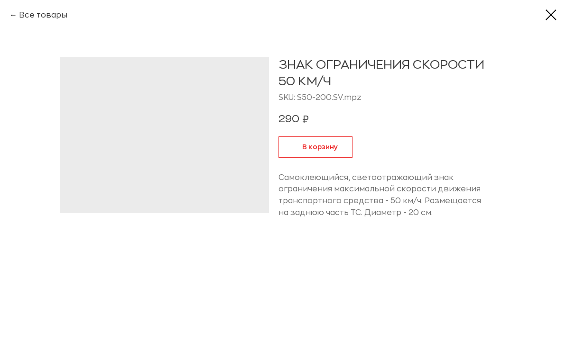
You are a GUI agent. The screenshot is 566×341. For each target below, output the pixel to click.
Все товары (43, 15)
